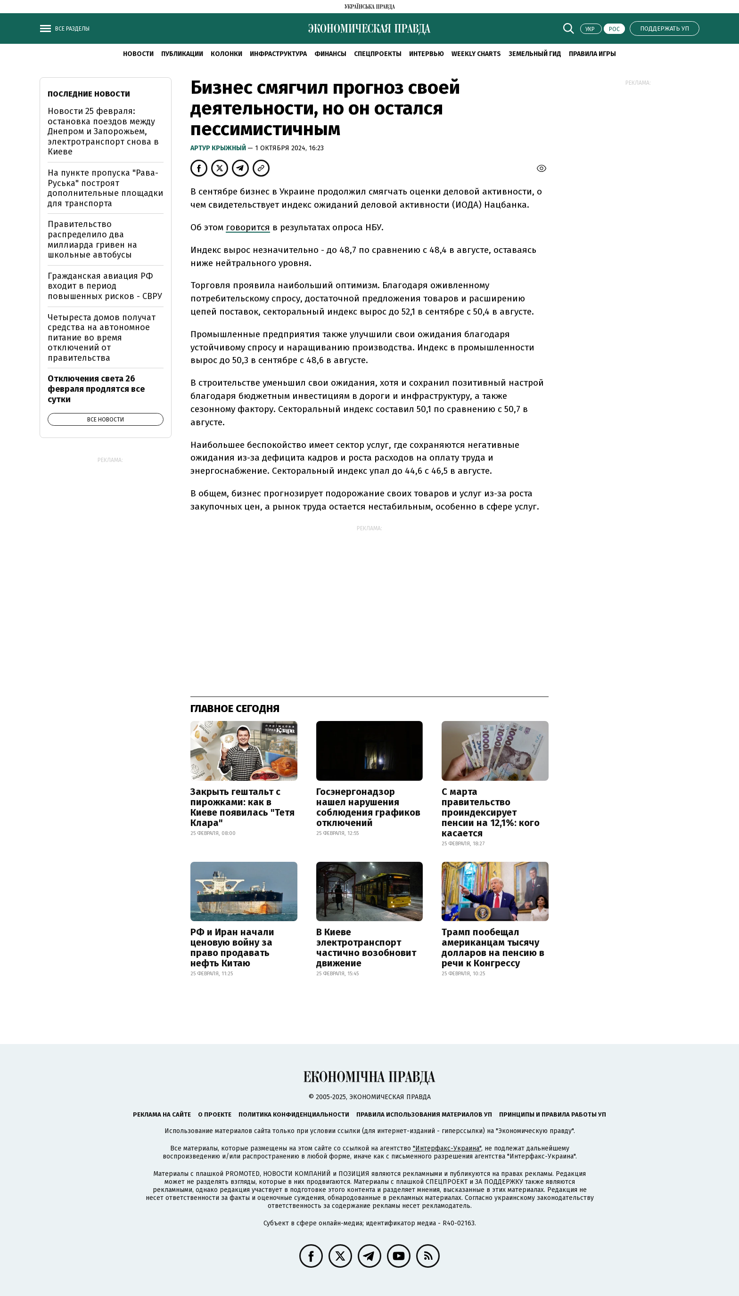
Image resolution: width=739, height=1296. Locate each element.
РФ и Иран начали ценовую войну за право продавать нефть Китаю (232, 947)
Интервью (426, 54)
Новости (138, 54)
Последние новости (89, 93)
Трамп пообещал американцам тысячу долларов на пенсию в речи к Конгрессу (493, 947)
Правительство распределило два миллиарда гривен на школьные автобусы (92, 239)
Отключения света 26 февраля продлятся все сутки (96, 388)
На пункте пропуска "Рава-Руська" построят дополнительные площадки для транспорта (105, 188)
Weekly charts (476, 54)
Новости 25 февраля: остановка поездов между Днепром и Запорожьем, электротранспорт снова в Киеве (103, 131)
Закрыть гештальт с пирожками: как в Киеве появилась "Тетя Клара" (242, 807)
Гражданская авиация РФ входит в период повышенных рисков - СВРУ (105, 286)
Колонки (226, 54)
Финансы (330, 54)
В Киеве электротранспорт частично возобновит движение (366, 947)
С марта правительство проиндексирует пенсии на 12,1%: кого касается (491, 812)
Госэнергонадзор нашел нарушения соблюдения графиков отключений (368, 807)
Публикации (182, 54)
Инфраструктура (278, 54)
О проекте (214, 1114)
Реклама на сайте (162, 1114)
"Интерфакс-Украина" (447, 1148)
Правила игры (592, 54)
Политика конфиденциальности (293, 1114)
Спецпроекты (378, 54)
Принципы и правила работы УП (552, 1114)
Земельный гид (535, 54)
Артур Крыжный (218, 148)
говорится (248, 227)
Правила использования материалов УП (424, 1114)
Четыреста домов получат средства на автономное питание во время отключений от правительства (102, 337)
